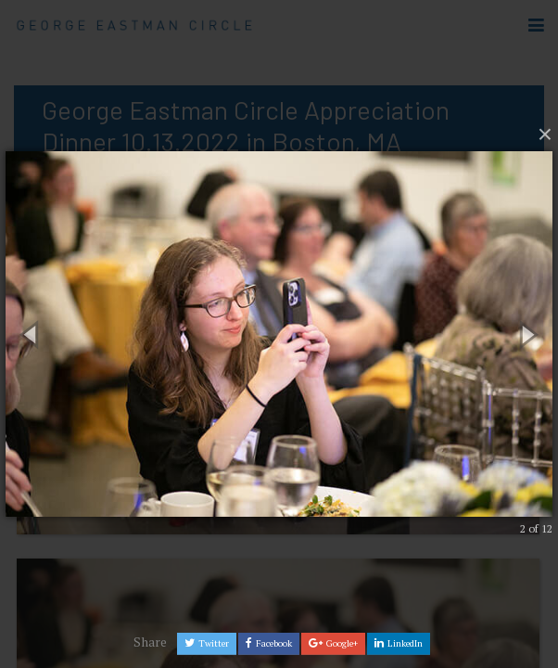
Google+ (333, 643)
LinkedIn (398, 643)
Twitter (206, 643)
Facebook (269, 643)
